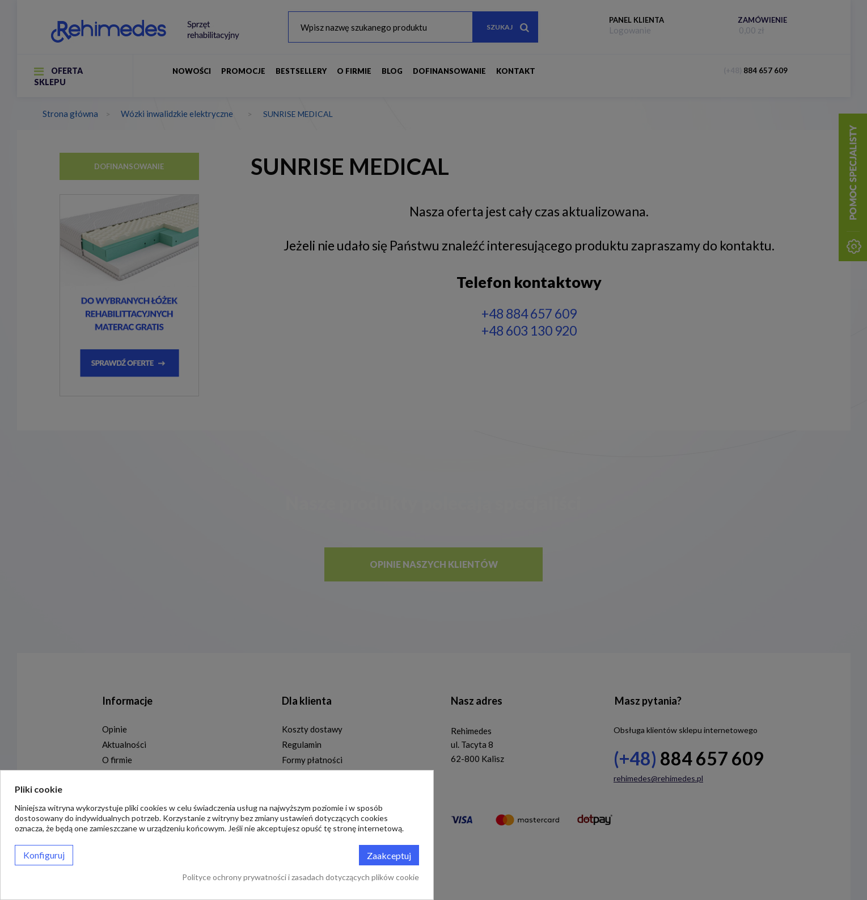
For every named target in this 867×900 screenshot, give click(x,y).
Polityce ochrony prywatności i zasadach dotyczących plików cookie (300, 877)
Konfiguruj (44, 854)
